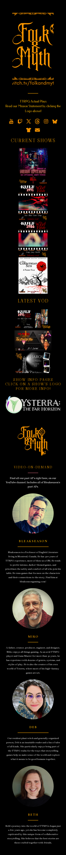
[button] (11, 121)
